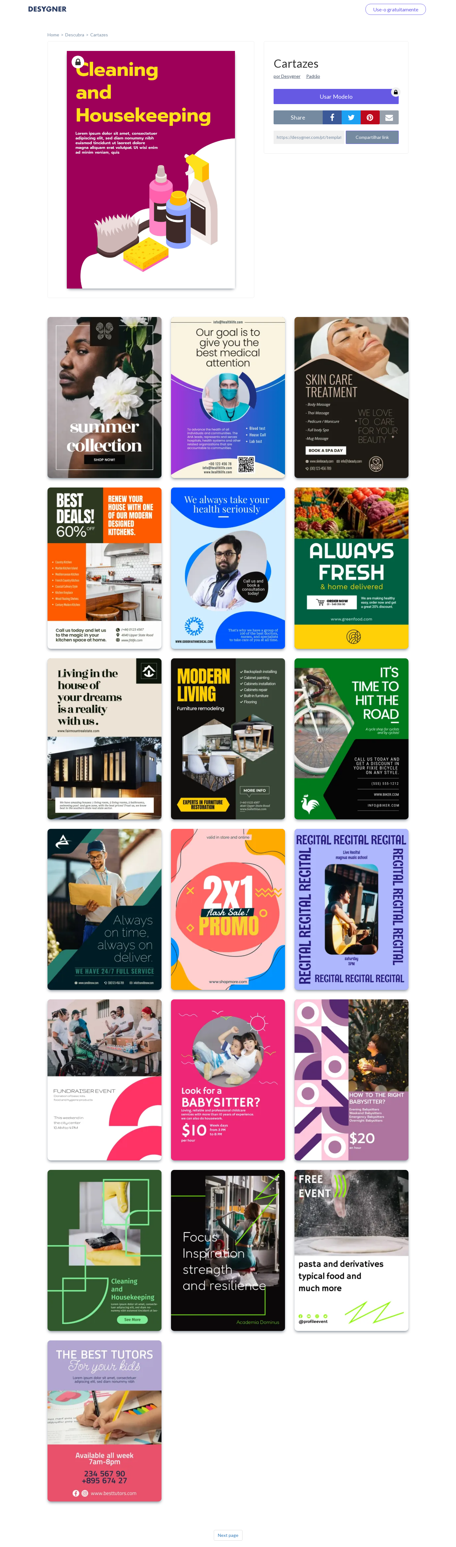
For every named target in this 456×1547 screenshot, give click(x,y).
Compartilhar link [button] (372, 137)
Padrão (313, 76)
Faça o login (341, 9)
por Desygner (287, 76)
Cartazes (99, 34)
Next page (228, 1535)
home (53, 34)
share (298, 117)
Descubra (74, 34)
